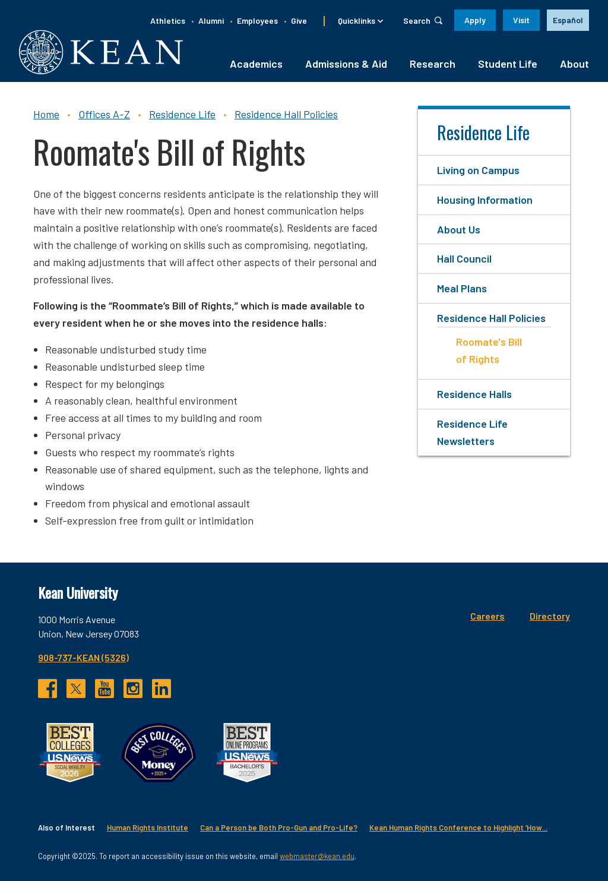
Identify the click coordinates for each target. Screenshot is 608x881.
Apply (475, 20)
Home (46, 114)
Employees (257, 20)
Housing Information (485, 199)
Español (568, 20)
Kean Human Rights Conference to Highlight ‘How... (458, 827)
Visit (521, 20)
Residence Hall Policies (286, 114)
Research (432, 63)
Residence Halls (474, 393)
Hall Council (464, 258)
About (574, 63)
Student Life (507, 63)
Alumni (211, 20)
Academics (256, 63)
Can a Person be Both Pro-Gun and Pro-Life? (278, 827)
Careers (487, 615)
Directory (550, 615)
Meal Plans (462, 288)
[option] (568, 20)
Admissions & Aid (346, 63)
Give (299, 20)
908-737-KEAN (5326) (83, 657)
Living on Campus (478, 169)
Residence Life (182, 114)
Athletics (167, 20)
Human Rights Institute (147, 827)
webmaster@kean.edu (317, 856)
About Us (458, 229)
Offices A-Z (104, 114)
